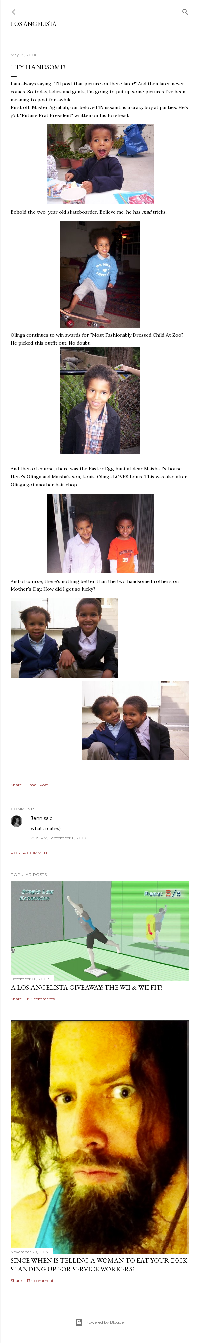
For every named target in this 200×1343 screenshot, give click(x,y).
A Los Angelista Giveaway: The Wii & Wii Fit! (86, 987)
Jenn (36, 818)
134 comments (41, 1280)
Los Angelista (33, 24)
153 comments (41, 998)
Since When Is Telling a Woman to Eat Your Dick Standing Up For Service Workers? (99, 1264)
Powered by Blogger (100, 1322)
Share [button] (16, 784)
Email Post (37, 784)
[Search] (185, 10)
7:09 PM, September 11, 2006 (59, 837)
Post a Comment (30, 852)
